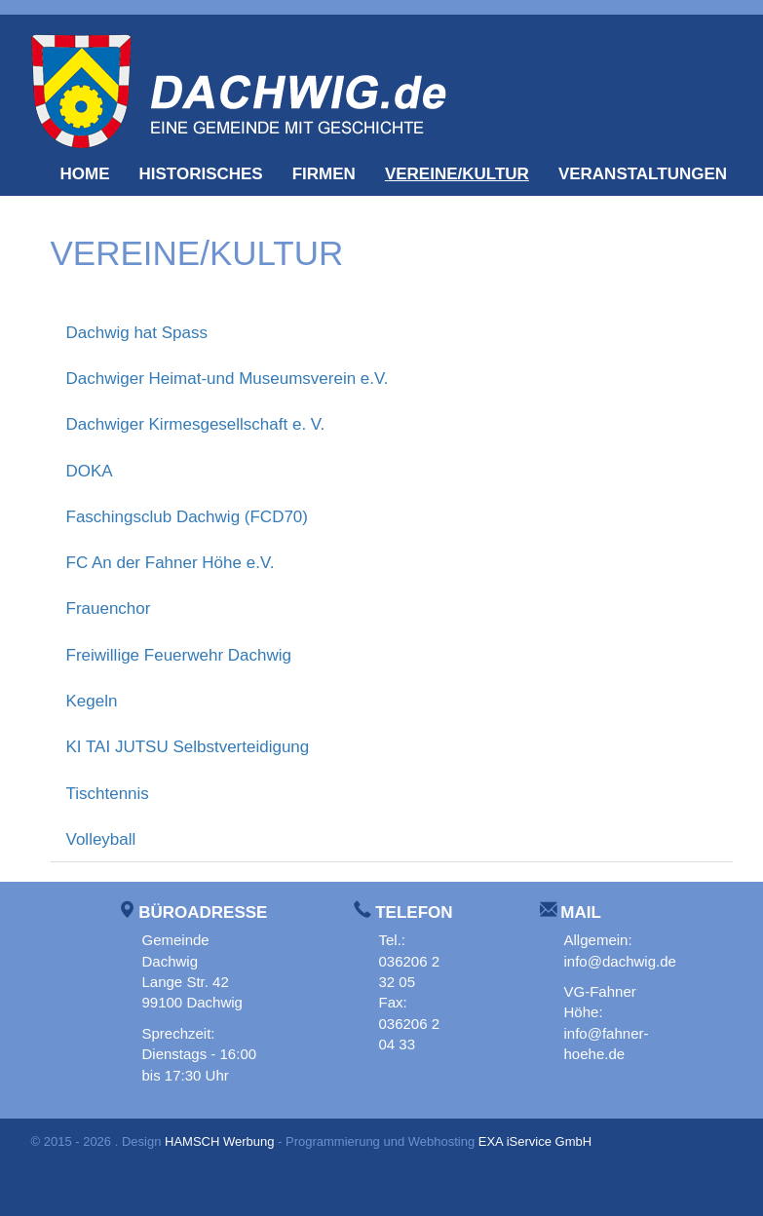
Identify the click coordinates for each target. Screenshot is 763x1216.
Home (85, 174)
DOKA (89, 471)
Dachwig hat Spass (137, 332)
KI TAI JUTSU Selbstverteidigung (188, 747)
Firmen (324, 174)
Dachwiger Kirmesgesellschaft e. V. (195, 424)
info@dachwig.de (620, 961)
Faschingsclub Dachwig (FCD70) (187, 517)
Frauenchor (108, 608)
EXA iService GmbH (534, 1141)
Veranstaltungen (642, 174)
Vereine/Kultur (457, 174)
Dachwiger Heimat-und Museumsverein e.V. (227, 378)
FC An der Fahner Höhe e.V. (170, 562)
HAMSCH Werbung (219, 1141)
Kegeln (92, 701)
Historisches (201, 174)
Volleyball (101, 839)
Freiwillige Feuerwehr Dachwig (178, 655)
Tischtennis (107, 793)
